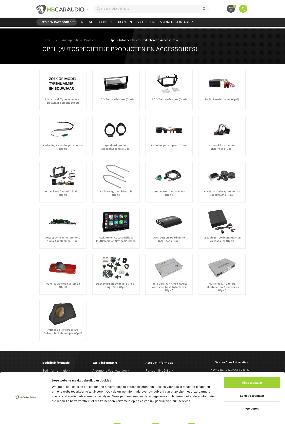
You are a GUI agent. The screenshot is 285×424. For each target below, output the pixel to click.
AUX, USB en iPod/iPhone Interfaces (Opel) (169, 239)
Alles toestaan (252, 372)
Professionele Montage (170, 22)
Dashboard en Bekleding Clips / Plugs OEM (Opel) (116, 285)
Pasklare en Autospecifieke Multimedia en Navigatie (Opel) (116, 239)
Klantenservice (131, 22)
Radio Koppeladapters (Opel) (169, 145)
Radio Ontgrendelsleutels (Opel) (116, 193)
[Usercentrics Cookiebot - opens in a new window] (25, 416)
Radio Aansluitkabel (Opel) (222, 99)
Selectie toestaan (252, 385)
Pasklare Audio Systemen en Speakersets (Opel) (222, 193)
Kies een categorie (55, 22)
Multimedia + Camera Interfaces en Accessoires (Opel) (222, 287)
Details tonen (213, 416)
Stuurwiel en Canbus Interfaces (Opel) (222, 147)
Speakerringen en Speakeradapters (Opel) (116, 147)
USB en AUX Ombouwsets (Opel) (169, 193)
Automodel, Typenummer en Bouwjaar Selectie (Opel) (63, 100)
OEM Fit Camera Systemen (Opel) (63, 285)
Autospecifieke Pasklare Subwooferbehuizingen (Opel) (63, 331)
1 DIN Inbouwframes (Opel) (116, 99)
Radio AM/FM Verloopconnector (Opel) (63, 147)
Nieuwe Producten (96, 22)
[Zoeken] (151, 9)
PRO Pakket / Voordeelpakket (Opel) (63, 193)
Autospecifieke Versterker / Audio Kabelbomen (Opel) (63, 239)
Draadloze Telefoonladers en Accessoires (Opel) (222, 239)
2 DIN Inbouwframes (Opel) (169, 99)
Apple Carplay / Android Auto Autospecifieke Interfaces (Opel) (169, 287)
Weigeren (251, 398)
